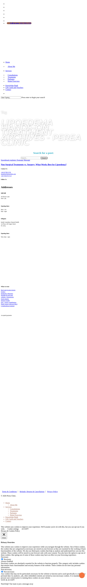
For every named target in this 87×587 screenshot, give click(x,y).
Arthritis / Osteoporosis (7, 297)
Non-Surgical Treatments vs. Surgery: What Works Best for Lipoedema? (33, 164)
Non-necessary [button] (6, 569)
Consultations (15, 509)
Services (8, 71)
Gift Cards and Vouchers (14, 88)
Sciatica (3, 292)
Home (7, 62)
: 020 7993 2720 (20, 23)
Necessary (7, 559)
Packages (13, 513)
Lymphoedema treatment (7, 306)
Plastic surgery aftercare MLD (9, 304)
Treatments (14, 511)
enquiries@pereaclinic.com (8, 174)
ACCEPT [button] (25, 529)
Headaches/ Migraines (7, 293)
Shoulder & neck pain (7, 295)
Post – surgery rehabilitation (8, 302)
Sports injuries (5, 299)
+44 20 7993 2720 (6, 172)
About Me (11, 66)
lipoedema (4, 160)
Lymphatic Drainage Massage (19, 160)
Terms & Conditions (9, 492)
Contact (8, 90)
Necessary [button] (4, 557)
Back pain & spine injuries (8, 290)
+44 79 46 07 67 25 (6, 176)
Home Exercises (13, 81)
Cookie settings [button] (13, 529)
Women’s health (5, 300)
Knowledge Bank (11, 85)
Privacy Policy (52, 492)
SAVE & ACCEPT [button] (8, 580)
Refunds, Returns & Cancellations (32, 492)
